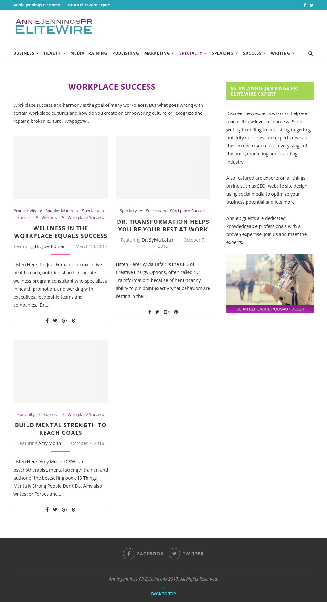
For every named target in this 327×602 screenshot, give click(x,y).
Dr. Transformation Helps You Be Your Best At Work (163, 225)
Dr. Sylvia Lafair (158, 240)
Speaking (222, 53)
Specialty (190, 53)
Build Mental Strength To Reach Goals (61, 428)
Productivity (24, 211)
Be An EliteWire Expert (89, 5)
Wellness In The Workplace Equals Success (60, 231)
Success (252, 53)
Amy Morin (49, 443)
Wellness (50, 217)
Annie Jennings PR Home (36, 5)
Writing (280, 53)
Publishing (125, 53)
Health (52, 53)
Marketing (157, 53)
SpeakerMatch (59, 211)
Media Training (89, 53)
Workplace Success (85, 217)
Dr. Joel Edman (50, 246)
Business (23, 53)
